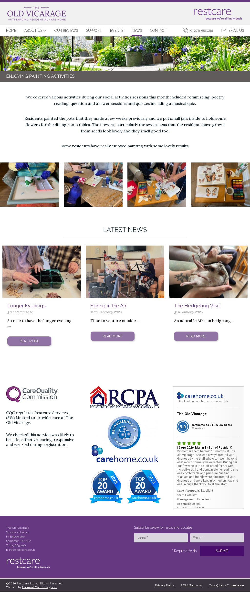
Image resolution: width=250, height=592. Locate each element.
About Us (35, 30)
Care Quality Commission (226, 585)
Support (94, 30)
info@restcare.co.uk (22, 549)
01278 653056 (201, 30)
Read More (29, 341)
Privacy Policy (165, 585)
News (137, 30)
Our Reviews (66, 30)
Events (116, 30)
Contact (158, 30)
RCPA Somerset (192, 585)
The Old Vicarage (192, 414)
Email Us (236, 30)
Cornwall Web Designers (39, 587)
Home (11, 30)
